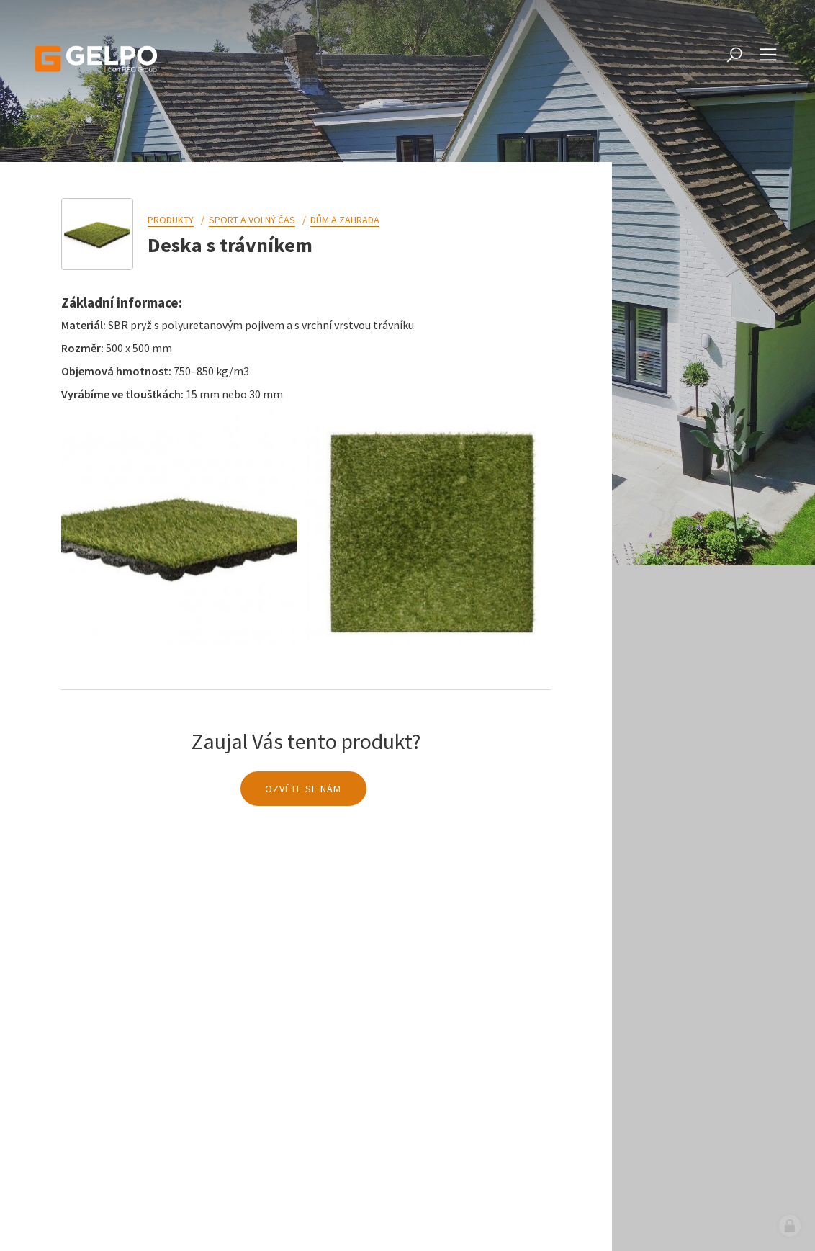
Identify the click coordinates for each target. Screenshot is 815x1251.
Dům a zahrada (344, 219)
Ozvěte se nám (303, 788)
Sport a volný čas (252, 219)
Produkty (171, 219)
